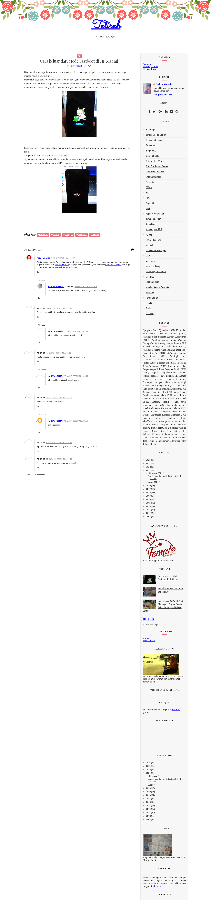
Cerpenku (148, 183)
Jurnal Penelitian (151, 220)
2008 (147, 518)
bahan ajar (149, 131)
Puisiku (147, 304)
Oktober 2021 (154, 474)
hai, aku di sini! (148, 70)
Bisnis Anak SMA (58, 269)
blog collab (149, 152)
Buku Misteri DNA (152, 162)
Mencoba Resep (151, 267)
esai (146, 194)
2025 (147, 461)
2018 (147, 494)
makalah (148, 246)
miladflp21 (149, 278)
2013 (147, 511)
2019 (147, 490)
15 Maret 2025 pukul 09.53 (78, 333)
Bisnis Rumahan (71, 266)
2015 (147, 504)
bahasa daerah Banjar (154, 136)
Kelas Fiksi (149, 225)
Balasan (44, 281)
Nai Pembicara (150, 283)
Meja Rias (148, 262)
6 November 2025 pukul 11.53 (61, 460)
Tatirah (105, 26)
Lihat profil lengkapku (161, 96)
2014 (147, 507)
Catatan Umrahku (152, 178)
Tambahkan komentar (37, 476)
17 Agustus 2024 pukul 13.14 (61, 399)
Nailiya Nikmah (58, 288)
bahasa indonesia (152, 141)
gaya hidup (149, 204)
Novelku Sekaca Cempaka (156, 288)
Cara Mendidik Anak (153, 173)
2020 (147, 487)
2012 (147, 514)
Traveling (148, 315)
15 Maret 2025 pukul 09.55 (78, 378)
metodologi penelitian (154, 273)
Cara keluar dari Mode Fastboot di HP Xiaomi (163, 478)
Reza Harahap (45, 260)
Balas (41, 274)
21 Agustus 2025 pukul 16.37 (61, 444)
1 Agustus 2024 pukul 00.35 (60, 354)
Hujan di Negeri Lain (153, 215)
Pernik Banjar (150, 299)
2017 (147, 497)
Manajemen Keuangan (154, 252)
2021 (147, 471)
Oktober (151, 777)
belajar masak (150, 147)
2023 (147, 464)
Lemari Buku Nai (151, 241)
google (144, 639)
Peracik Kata (147, 642)
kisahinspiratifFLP (152, 231)
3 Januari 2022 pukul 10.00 (65, 260)
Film (146, 199)
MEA (146, 257)
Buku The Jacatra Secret (155, 168)
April (149, 786)
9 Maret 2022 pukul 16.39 (88, 288)
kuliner (147, 236)
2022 (147, 468)
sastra (147, 309)
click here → (154, 887)
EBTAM (147, 189)
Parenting (148, 294)
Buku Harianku (150, 157)
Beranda (145, 65)
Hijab (146, 210)
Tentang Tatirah (148, 68)
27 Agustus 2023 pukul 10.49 (61, 310)
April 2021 (152, 483)
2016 (147, 500)
